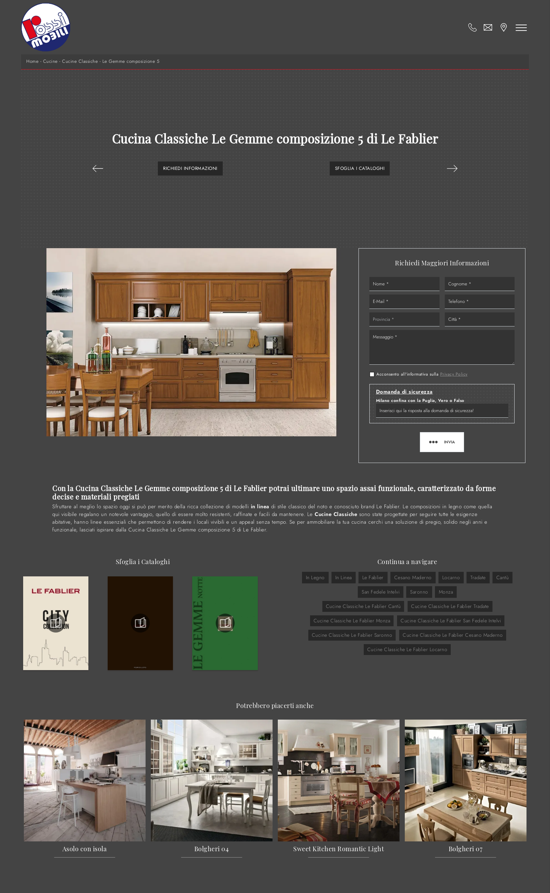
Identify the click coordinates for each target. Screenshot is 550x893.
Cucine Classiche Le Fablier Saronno (352, 635)
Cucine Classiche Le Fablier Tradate (450, 606)
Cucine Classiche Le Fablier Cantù (363, 606)
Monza (446, 591)
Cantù (502, 577)
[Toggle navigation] (521, 27)
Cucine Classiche (80, 61)
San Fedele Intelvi (381, 591)
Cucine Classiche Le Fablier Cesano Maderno (453, 635)
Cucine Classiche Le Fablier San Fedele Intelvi (451, 620)
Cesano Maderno (413, 577)
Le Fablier (373, 577)
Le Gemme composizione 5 (131, 61)
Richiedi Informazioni (190, 168)
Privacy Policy (454, 374)
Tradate (478, 577)
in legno (315, 577)
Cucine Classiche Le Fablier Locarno (407, 649)
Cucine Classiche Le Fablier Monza (352, 620)
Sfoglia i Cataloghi (360, 168)
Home (32, 61)
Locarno (451, 577)
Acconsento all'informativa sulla (422, 374)
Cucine (50, 61)
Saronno (419, 591)
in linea (343, 577)
